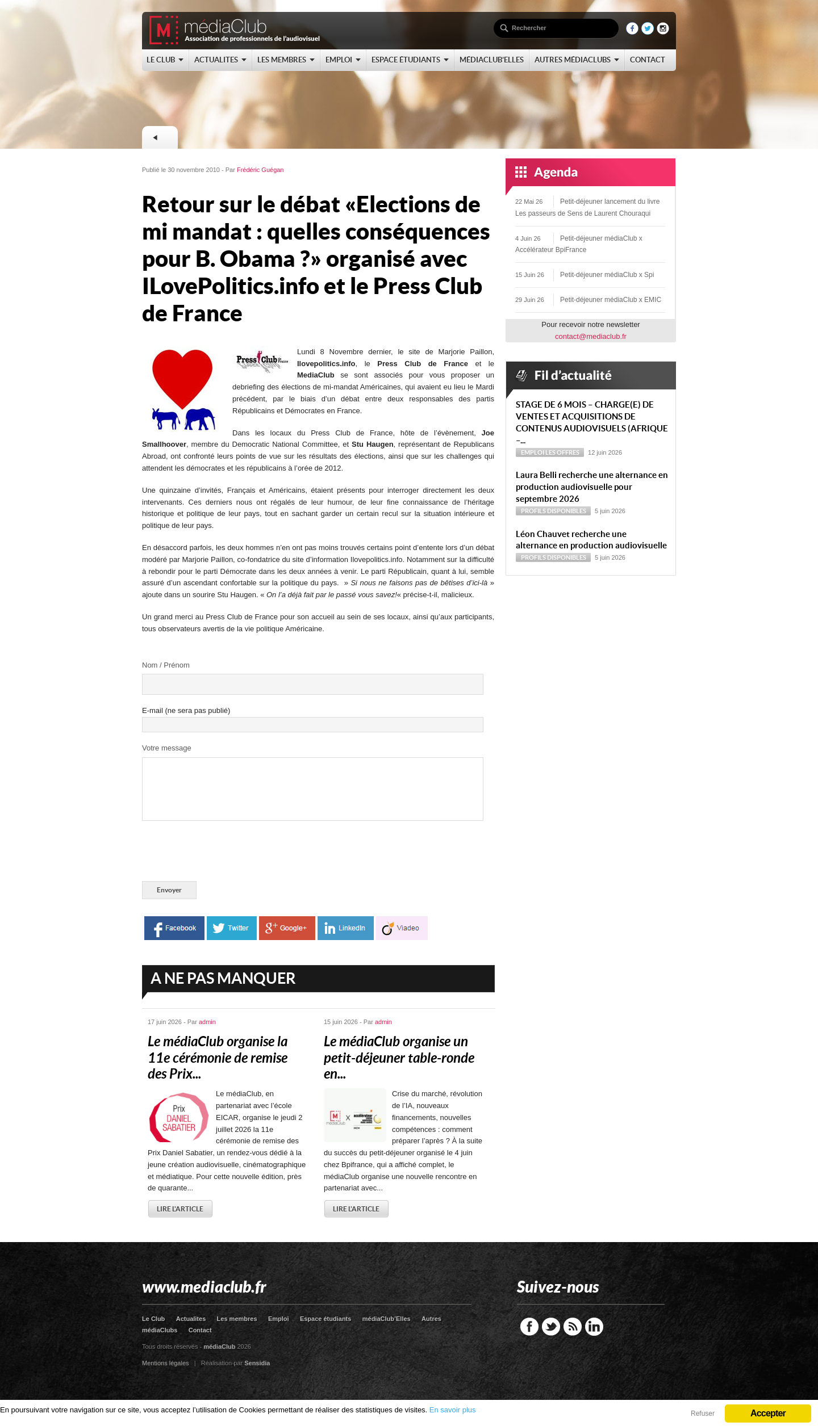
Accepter (768, 1413)
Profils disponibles (553, 511)
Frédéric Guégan (260, 169)
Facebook (529, 1327)
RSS (573, 1327)
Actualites (191, 1318)
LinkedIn (594, 1327)
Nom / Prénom (166, 665)
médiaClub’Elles (386, 1318)
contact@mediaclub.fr (591, 336)
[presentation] (228, 853)
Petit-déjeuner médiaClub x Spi (607, 275)
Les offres (562, 452)
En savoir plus (452, 1410)
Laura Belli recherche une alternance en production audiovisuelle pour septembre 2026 (592, 487)
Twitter (551, 1327)
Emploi (532, 452)
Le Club (153, 1318)
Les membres (237, 1318)
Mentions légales (165, 1363)
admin (207, 1021)
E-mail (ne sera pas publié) (186, 710)
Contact (200, 1330)
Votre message (166, 748)
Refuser (703, 1413)
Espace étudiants (325, 1318)
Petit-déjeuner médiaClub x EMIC (610, 300)
